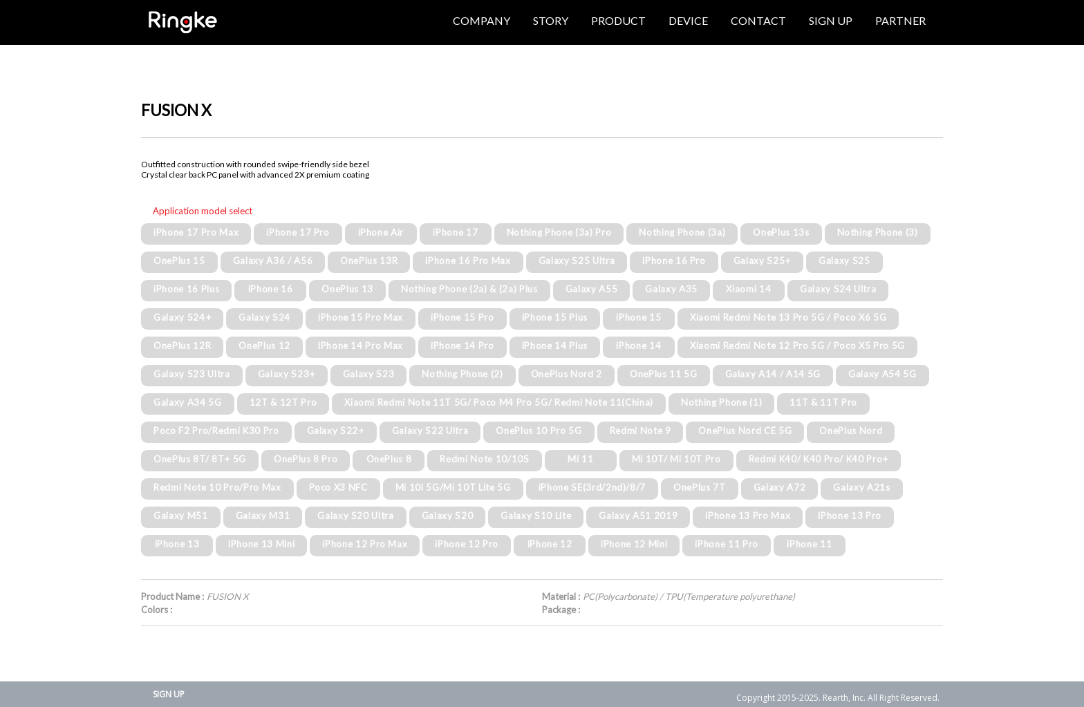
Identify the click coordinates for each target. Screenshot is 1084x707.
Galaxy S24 (264, 317)
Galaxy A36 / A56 (273, 260)
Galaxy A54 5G (882, 373)
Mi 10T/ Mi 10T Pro (676, 458)
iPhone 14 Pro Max (360, 345)
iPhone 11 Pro (726, 543)
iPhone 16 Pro (674, 260)
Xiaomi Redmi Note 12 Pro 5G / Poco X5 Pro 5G (797, 345)
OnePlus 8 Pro (306, 458)
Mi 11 (580, 458)
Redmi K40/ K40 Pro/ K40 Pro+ (818, 458)
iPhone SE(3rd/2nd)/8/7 (592, 487)
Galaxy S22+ (335, 430)
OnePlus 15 (179, 260)
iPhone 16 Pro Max (467, 260)
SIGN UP (169, 694)
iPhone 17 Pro (298, 232)
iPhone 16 (270, 288)
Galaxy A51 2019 (638, 515)
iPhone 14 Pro (462, 345)
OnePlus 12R (182, 345)
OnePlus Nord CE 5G (745, 430)
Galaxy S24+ (182, 317)
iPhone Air (381, 232)
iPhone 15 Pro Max (360, 317)
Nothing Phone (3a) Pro (559, 232)
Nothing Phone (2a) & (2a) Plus (469, 288)
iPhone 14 (638, 345)
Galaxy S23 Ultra (191, 373)
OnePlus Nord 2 (566, 373)
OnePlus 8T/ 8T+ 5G (199, 458)
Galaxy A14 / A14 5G (773, 373)
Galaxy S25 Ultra (577, 260)
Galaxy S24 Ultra (838, 288)
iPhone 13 (177, 543)
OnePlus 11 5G (664, 373)
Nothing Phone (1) (721, 402)
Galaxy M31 (263, 515)
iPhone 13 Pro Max (747, 515)
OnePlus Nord (850, 430)
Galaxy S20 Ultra (355, 515)
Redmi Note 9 (640, 430)
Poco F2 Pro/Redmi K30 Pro (216, 430)
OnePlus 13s (781, 232)
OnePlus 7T (699, 487)
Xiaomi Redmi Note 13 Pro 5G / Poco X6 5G (788, 317)
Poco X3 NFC (338, 487)
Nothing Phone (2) (462, 373)
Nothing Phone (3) (877, 232)
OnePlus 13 (347, 288)
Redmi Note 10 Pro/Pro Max (217, 487)
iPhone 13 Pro (849, 515)
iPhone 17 (455, 232)
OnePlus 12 (264, 345)
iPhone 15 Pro (462, 317)
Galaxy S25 (844, 260)
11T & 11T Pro (823, 402)
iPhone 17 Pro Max (196, 232)
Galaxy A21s (861, 487)
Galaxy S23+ (286, 373)
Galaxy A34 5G (187, 402)
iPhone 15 (638, 317)
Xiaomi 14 (748, 288)
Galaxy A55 (592, 288)
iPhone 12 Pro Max (364, 543)
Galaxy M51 (180, 515)
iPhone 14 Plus (555, 345)
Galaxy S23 (369, 373)
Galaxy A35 (671, 288)
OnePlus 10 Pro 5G (538, 430)
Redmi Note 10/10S (484, 458)
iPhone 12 (549, 543)
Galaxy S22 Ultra (430, 430)
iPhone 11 (809, 543)
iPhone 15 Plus (555, 317)
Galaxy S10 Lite (536, 515)
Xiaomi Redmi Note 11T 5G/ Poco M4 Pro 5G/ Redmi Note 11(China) (498, 402)
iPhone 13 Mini (261, 543)
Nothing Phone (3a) (682, 232)
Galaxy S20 (448, 515)
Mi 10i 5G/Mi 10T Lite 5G (453, 487)
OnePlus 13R (369, 260)
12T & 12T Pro (283, 402)
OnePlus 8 (389, 458)
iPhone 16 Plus (186, 288)
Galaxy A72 (780, 487)
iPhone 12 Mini (634, 543)
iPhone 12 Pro (466, 543)
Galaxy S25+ (762, 260)
